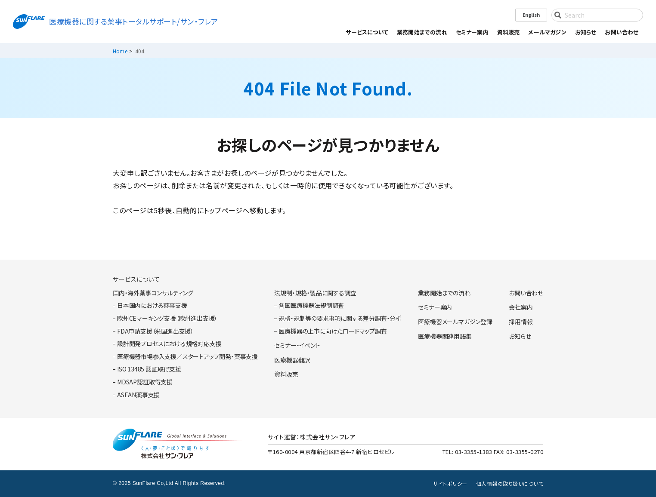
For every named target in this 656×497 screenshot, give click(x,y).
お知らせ (586, 32)
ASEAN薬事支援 (138, 395)
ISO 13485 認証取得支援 (149, 369)
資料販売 (508, 32)
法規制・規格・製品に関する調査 (315, 293)
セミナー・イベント (297, 345)
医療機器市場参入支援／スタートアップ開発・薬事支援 (187, 357)
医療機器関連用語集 (444, 336)
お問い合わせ (621, 32)
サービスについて (136, 279)
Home (120, 51)
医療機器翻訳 (292, 360)
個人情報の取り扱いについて (510, 483)
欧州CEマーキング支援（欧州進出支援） (167, 318)
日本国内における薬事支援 (152, 305)
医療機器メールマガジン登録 (455, 322)
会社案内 (520, 307)
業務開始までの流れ (422, 32)
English (531, 14)
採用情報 (520, 322)
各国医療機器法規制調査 (311, 305)
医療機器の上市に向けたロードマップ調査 (332, 331)
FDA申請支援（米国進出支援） (155, 331)
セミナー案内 (472, 32)
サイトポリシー (450, 483)
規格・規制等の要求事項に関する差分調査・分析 (340, 318)
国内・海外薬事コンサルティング (153, 293)
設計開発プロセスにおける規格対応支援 (169, 344)
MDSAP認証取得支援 (145, 382)
